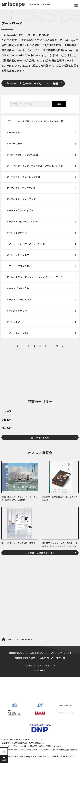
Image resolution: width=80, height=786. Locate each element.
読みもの (6, 428)
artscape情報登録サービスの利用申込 (34, 657)
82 (57, 346)
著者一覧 (60, 657)
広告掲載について (39, 652)
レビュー (6, 419)
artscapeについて (18, 652)
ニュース (6, 411)
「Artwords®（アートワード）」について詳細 (32, 83)
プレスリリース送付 (61, 652)
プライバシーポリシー (46, 665)
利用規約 (28, 665)
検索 (59, 104)
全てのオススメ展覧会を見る (40, 553)
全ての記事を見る (40, 437)
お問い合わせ (40, 670)
